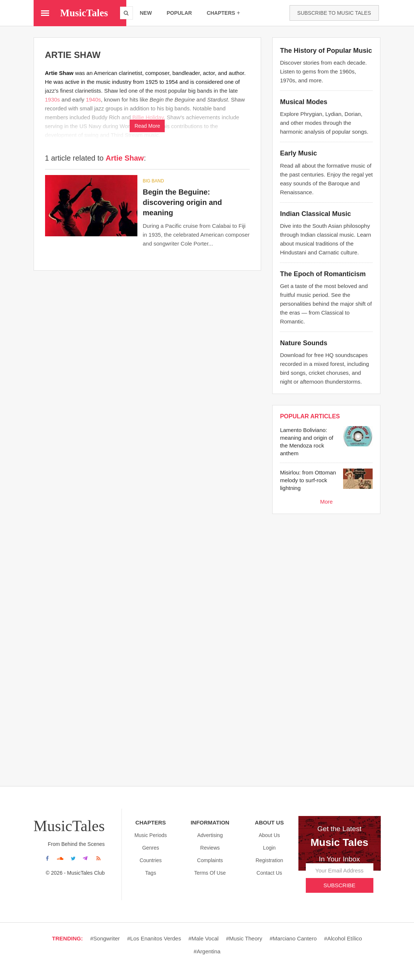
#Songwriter (105, 938)
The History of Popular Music (326, 50)
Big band (153, 181)
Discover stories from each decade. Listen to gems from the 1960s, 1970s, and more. (323, 71)
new (146, 13)
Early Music (298, 153)
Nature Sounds (303, 343)
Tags (150, 873)
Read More (147, 126)
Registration (269, 860)
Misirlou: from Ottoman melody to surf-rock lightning (308, 480)
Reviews (210, 848)
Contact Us (269, 873)
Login (269, 848)
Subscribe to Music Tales (334, 13)
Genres (150, 848)
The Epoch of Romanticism (323, 274)
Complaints (210, 860)
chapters (223, 13)
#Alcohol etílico (343, 938)
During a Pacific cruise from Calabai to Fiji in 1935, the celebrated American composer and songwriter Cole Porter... (196, 235)
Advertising (210, 835)
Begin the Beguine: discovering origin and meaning (182, 202)
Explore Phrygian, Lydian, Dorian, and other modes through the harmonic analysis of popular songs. (324, 123)
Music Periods (150, 835)
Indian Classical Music (315, 213)
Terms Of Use (210, 873)
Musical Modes (303, 102)
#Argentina (207, 951)
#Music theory (244, 938)
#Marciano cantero (293, 938)
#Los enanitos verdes (154, 938)
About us (269, 835)
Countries (151, 860)
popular (179, 13)
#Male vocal (203, 938)
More (326, 501)
